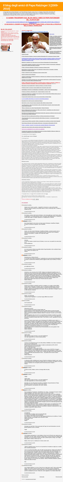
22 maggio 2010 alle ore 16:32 (29, 472)
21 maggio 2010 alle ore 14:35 (29, 356)
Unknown (25, 433)
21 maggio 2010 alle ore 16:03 (29, 409)
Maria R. (25, 389)
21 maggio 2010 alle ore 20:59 (29, 442)
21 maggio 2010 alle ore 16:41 (29, 422)
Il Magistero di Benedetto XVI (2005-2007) (8, 35)
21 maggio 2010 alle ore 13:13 (29, 268)
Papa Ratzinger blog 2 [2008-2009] (7, 39)
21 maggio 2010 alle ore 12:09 (29, 219)
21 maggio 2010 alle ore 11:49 (29, 211)
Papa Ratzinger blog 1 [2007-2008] (7, 40)
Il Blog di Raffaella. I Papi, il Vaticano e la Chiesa (9, 32)
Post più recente (25, 476)
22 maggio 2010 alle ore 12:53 (29, 463)
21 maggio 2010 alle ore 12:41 (29, 245)
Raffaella (25, 221)
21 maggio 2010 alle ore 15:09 (29, 388)
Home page (42, 476)
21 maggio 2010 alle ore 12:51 (29, 253)
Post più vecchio (59, 476)
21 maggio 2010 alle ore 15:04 (29, 372)
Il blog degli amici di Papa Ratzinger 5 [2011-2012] (10, 33)
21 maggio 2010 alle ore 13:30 (29, 281)
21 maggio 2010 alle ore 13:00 (29, 262)
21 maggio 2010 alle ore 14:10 (29, 304)
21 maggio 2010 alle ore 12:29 (29, 227)
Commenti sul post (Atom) (31, 479)
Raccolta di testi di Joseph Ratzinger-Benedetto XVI (10, 36)
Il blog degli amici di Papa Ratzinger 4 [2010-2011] (10, 38)
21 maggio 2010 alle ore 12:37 (29, 236)
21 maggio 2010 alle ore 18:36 (29, 431)
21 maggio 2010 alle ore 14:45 (29, 365)
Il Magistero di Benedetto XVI (6, 34)
